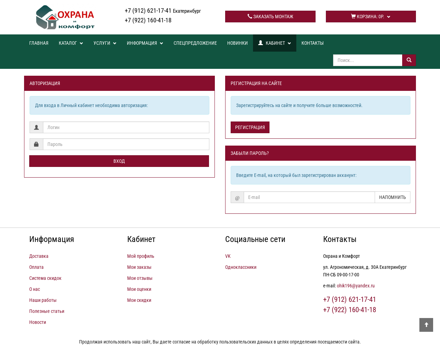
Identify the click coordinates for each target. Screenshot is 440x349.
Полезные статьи (46, 311)
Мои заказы (139, 267)
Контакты (312, 43)
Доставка (38, 256)
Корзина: (370, 16)
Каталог (71, 43)
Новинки (237, 43)
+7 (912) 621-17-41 (163, 10)
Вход (119, 161)
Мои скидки (139, 300)
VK (228, 256)
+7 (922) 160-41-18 (148, 20)
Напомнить (392, 197)
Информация (145, 43)
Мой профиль (140, 256)
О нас (34, 289)
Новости (37, 322)
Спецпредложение (195, 43)
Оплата (36, 267)
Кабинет (274, 43)
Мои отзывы (140, 278)
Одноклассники (240, 267)
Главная (38, 43)
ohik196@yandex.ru (356, 285)
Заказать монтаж (270, 16)
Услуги (105, 43)
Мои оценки (139, 289)
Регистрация (250, 127)
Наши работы (43, 300)
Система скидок (45, 278)
